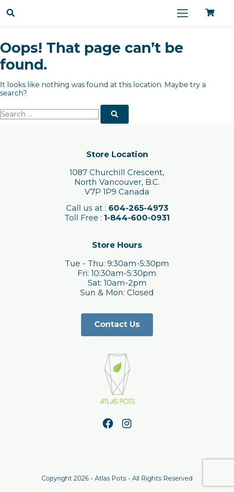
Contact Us (117, 324)
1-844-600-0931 (137, 218)
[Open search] (10, 13)
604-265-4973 (138, 208)
